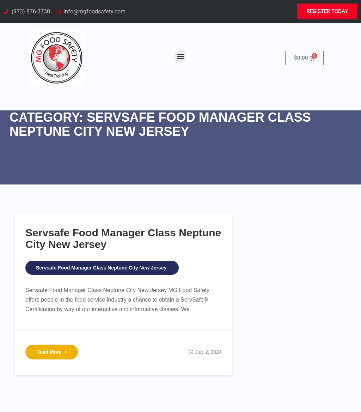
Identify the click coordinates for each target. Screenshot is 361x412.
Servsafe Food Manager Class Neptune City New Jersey (101, 268)
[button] (180, 56)
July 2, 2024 (208, 352)
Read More (51, 352)
